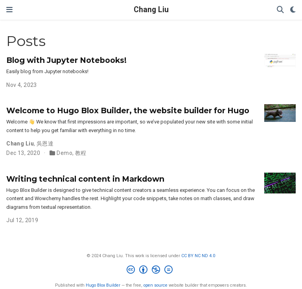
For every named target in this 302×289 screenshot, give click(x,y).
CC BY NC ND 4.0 (198, 255)
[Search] (280, 10)
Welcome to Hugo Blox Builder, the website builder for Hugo (127, 110)
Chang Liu (151, 9)
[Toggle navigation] (9, 9)
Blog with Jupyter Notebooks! (66, 60)
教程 (81, 153)
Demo (64, 153)
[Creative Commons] (151, 271)
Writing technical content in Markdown (85, 179)
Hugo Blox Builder (103, 285)
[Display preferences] (293, 10)
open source (156, 285)
